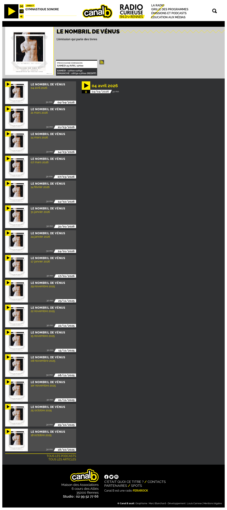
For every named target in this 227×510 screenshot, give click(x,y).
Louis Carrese (194, 503)
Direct (30, 6)
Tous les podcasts (61, 456)
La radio (157, 5)
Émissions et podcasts (169, 13)
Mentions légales (212, 503)
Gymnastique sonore (42, 9)
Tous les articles (62, 459)
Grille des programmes (169, 9)
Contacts (157, 482)
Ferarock (140, 490)
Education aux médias (168, 17)
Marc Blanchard (157, 503)
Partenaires (115, 485)
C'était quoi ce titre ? (124, 482)
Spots (136, 485)
